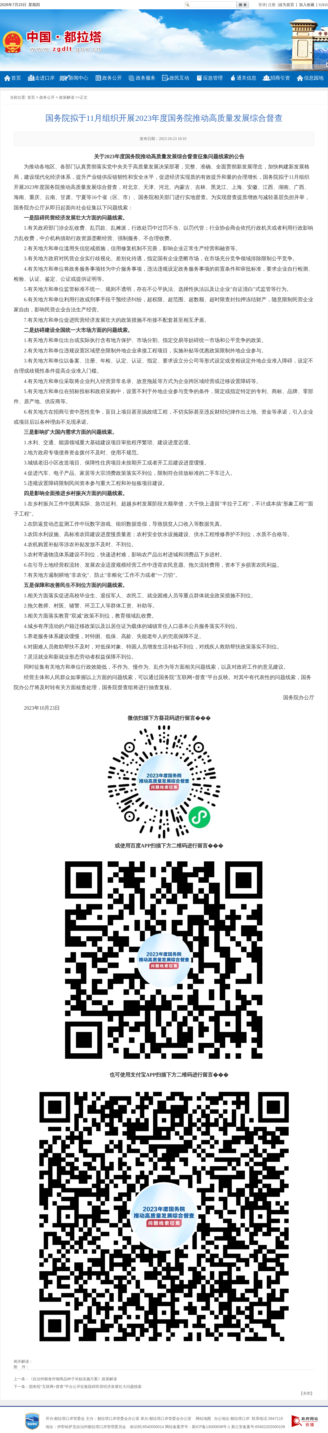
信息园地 (314, 78)
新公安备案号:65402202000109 (258, 1427)
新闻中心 (78, 78)
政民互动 (179, 78)
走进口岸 (45, 78)
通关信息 (246, 78)
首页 (16, 78)
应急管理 (213, 78)
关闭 (307, 1393)
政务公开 (112, 78)
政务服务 (146, 78)
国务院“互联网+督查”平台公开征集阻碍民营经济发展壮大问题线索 (85, 1387)
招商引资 (280, 78)
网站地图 (203, 1418)
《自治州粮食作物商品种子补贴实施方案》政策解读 (73, 1379)
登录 (262, 4)
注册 (273, 4)
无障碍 (323, 5)
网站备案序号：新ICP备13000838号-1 (197, 1427)
